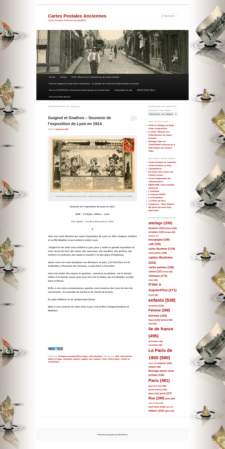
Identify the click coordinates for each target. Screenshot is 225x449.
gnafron (76, 359)
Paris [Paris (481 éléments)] (159, 380)
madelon (97, 359)
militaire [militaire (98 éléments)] (154, 367)
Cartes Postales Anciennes (77, 15)
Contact (63, 77)
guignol (84, 359)
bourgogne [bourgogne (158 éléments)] (159, 239)
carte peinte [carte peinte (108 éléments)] (157, 253)
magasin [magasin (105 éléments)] (164, 363)
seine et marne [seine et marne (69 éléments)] (155, 403)
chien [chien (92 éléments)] (153, 280)
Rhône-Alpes (114, 359)
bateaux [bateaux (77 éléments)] (153, 236)
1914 (117, 356)
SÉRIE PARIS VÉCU (146, 90)
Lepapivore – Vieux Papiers (161, 204)
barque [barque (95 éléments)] (169, 232)
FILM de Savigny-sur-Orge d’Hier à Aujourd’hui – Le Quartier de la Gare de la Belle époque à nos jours (94, 83)
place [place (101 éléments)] (153, 393)
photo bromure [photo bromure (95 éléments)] (157, 389)
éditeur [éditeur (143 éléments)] (156, 410)
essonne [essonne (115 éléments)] (156, 305)
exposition (67, 359)
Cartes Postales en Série (160, 165)
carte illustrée (126, 356)
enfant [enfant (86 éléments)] (153, 295)
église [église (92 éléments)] (169, 411)
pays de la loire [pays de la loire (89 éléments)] (157, 386)
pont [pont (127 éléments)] (166, 393)
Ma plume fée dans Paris (160, 207)
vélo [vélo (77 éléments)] (169, 407)
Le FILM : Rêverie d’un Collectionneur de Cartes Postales (160, 135)
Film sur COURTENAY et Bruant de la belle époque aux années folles (79, 90)
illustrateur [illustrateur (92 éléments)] (155, 341)
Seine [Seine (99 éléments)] (170, 399)
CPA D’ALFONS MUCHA (60, 97)
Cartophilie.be (155, 169)
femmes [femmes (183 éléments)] (157, 315)
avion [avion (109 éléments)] (171, 228)
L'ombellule (153, 191)
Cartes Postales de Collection (162, 162)
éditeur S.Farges (55, 359)
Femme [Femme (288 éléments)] (159, 310)
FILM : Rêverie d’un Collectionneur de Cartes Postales (95, 77)
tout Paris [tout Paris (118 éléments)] (156, 406)
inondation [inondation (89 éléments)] (155, 345)
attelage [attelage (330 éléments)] (160, 223)
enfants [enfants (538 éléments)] (161, 300)
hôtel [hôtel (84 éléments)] (152, 324)
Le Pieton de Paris (157, 201)
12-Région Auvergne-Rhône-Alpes (73, 356)
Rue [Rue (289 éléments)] (156, 398)
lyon (91, 359)
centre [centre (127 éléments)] (155, 271)
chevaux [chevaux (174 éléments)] (157, 275)
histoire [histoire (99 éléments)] (166, 320)
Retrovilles (153, 210)
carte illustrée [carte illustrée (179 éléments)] (161, 248)
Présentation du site (123, 90)
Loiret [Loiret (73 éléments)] (152, 363)
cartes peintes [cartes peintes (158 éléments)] (161, 267)
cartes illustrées (95, 356)
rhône (104, 359)
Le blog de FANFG (157, 194)
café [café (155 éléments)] (154, 244)
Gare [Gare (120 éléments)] (154, 320)
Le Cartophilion (155, 197)
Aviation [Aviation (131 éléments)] (156, 228)
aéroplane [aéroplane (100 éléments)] (156, 232)
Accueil (52, 77)
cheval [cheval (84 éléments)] (167, 272)
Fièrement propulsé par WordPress (112, 435)
